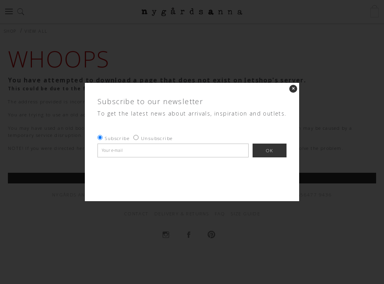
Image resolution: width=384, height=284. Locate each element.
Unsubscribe (156, 138)
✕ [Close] (293, 88)
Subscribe (117, 138)
